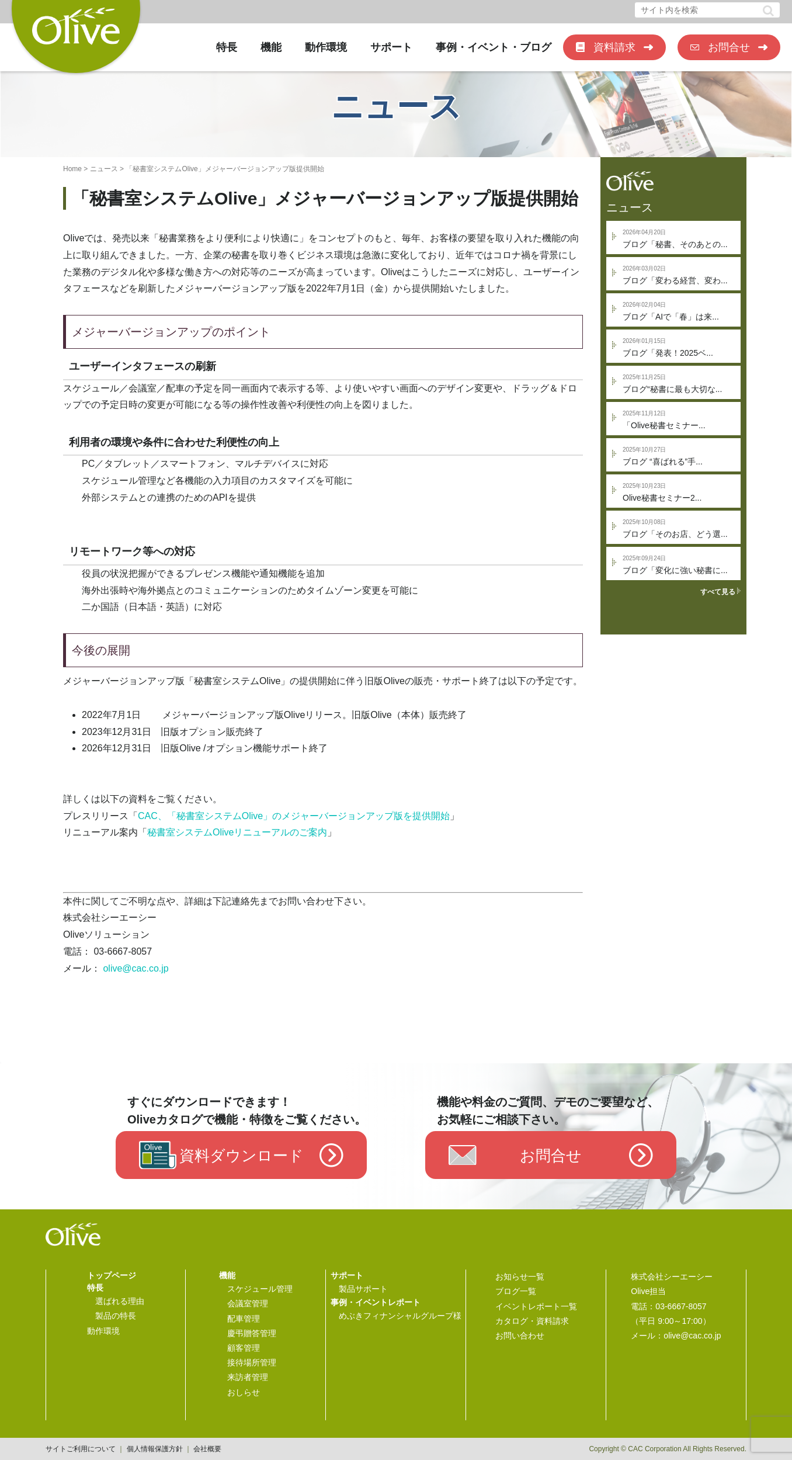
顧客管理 (243, 1348)
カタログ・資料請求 (532, 1321)
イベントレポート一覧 (536, 1306)
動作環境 (326, 47)
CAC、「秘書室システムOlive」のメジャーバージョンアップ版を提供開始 (294, 816)
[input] (707, 10)
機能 (271, 47)
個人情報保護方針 (155, 1449)
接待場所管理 (251, 1362)
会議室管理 (247, 1303)
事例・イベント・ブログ (493, 47)
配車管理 (243, 1318)
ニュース (104, 169)
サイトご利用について (81, 1449)
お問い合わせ (519, 1335)
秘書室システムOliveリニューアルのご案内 (237, 832)
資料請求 (614, 47)
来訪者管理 (247, 1377)
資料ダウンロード (241, 1155)
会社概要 (207, 1449)
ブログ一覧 (515, 1291)
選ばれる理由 (119, 1301)
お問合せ (729, 47)
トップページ (111, 1275)
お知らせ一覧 (519, 1276)
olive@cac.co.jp (135, 968)
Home (72, 169)
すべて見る (720, 592)
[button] (768, 11)
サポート (391, 47)
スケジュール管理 (260, 1288)
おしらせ (243, 1392)
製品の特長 (115, 1315)
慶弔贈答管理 (251, 1333)
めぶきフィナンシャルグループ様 (400, 1315)
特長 (226, 47)
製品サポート (363, 1288)
